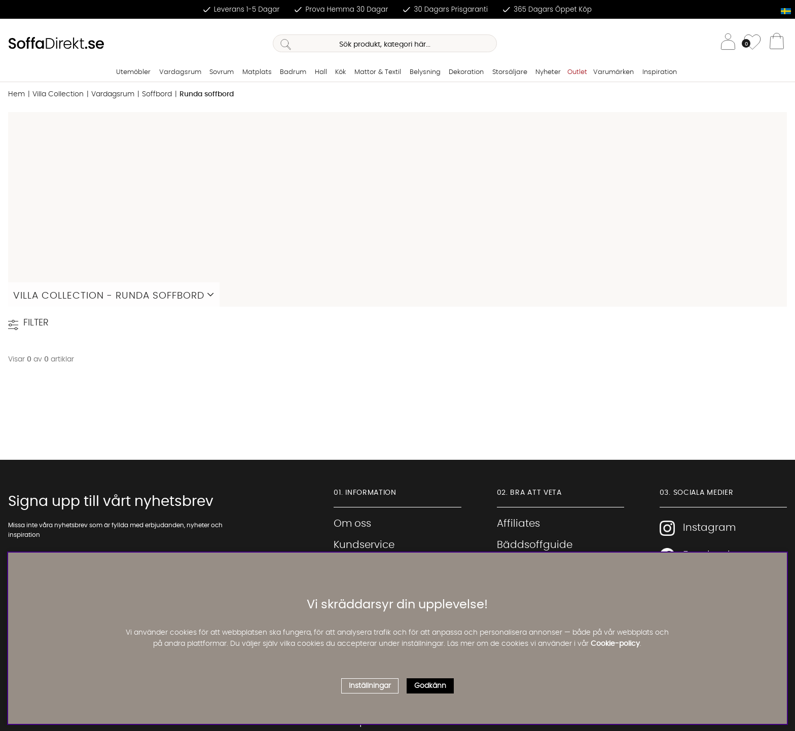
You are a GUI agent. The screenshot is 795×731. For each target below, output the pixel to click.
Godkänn (430, 685)
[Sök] (385, 43)
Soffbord (157, 94)
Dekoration (466, 72)
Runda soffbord (206, 94)
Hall (321, 72)
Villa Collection (58, 94)
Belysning (425, 72)
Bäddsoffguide (534, 545)
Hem (16, 94)
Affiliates (518, 524)
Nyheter (548, 72)
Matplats (257, 72)
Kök (340, 72)
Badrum (293, 72)
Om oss (352, 524)
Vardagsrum (180, 72)
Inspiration (659, 72)
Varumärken (613, 72)
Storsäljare (509, 72)
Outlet (577, 72)
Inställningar (370, 685)
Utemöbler (133, 72)
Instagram (698, 528)
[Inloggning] (728, 43)
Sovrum (221, 72)
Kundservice (364, 545)
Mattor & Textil (377, 72)
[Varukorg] (777, 43)
